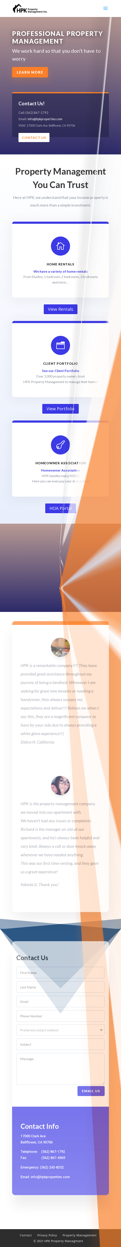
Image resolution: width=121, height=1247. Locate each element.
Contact (26, 1235)
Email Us (91, 1105)
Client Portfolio (60, 363)
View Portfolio (60, 409)
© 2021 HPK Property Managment (58, 1241)
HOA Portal (60, 508)
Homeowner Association (60, 463)
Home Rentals (60, 264)
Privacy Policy (47, 1235)
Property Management (80, 1235)
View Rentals (60, 309)
